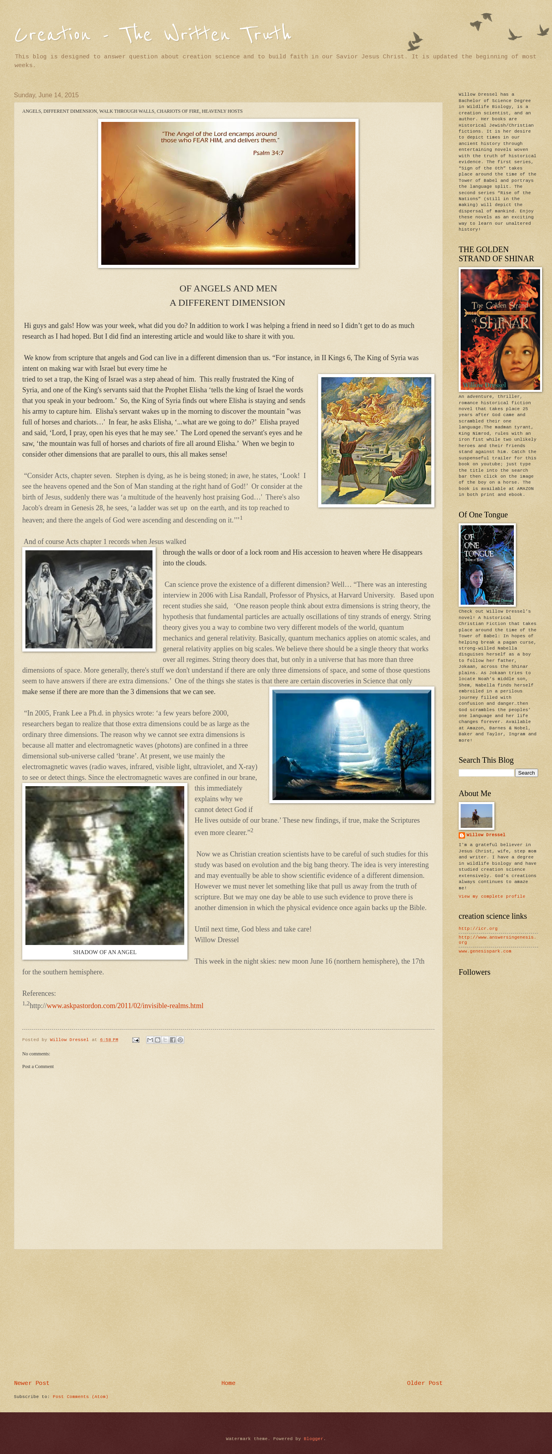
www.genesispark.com (485, 951)
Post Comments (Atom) (80, 1396)
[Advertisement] (228, 1315)
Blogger (313, 1439)
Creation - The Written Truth (152, 35)
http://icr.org (478, 928)
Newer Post (32, 1383)
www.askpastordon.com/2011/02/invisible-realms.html (125, 1006)
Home (228, 1383)
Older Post (425, 1383)
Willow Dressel (486, 835)
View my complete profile (492, 896)
